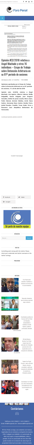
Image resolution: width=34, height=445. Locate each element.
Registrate (9, 1)
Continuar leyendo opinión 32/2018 (11, 117)
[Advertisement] (17, 267)
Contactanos (15, 1)
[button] (2, 18)
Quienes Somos (3, 1)
